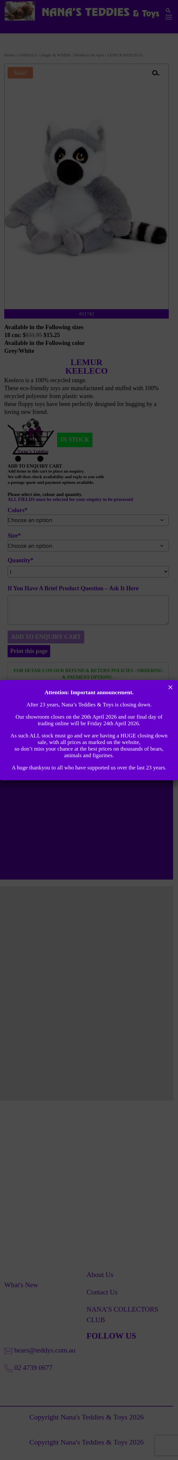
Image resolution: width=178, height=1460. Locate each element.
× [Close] (170, 687)
